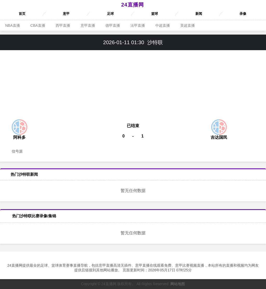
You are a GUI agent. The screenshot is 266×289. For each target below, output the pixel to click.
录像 (243, 14)
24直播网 (132, 5)
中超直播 (162, 25)
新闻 (198, 14)
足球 (110, 14)
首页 (22, 14)
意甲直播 (88, 25)
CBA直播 (37, 25)
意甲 (66, 14)
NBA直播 (12, 25)
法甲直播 (137, 25)
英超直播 (187, 25)
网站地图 (177, 284)
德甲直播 (112, 25)
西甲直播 (63, 25)
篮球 (154, 14)
